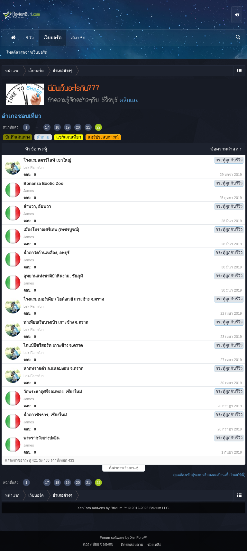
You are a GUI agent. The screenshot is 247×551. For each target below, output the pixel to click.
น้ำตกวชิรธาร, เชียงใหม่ (45, 414)
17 (47, 127)
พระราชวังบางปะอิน (41, 438)
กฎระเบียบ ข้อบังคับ (98, 544)
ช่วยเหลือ (154, 544)
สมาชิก (78, 37)
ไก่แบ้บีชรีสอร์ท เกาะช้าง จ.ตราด (53, 345)
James (28, 191)
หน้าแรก (13, 38)
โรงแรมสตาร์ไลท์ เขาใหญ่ (47, 160)
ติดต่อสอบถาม (132, 544)
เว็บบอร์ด (52, 37)
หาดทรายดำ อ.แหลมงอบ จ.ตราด (53, 368)
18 (57, 127)
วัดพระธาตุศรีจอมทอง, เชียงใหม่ (52, 391)
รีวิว (30, 37)
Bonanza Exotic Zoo (43, 183)
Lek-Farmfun (33, 167)
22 (98, 127)
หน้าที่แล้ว (10, 127)
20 (78, 127)
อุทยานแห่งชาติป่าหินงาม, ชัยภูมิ (53, 276)
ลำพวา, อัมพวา (37, 206)
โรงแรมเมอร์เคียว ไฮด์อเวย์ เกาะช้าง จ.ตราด (63, 299)
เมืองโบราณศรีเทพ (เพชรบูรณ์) (51, 229)
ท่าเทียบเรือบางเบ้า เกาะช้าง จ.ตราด (55, 322)
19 (67, 127)
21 (88, 127)
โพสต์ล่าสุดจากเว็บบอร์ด (26, 52)
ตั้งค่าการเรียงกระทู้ (123, 468)
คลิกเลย (129, 100)
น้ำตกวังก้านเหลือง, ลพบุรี (46, 252)
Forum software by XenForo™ (123, 537)
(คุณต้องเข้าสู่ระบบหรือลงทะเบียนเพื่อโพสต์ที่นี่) (209, 475)
